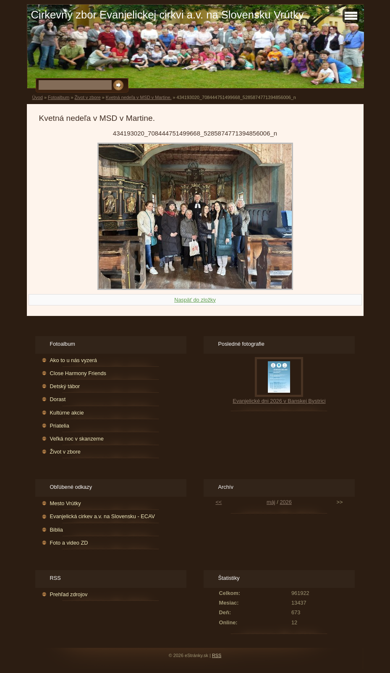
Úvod (37, 97)
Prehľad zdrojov (69, 594)
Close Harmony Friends (78, 373)
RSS (216, 655)
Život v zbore (87, 97)
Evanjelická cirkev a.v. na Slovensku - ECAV (102, 516)
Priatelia (59, 426)
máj (271, 502)
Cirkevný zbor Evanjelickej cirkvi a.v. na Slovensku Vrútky (167, 15)
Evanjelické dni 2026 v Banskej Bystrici (279, 401)
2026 (285, 502)
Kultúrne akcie (67, 413)
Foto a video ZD (69, 543)
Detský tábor (65, 386)
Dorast (58, 399)
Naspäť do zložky (195, 300)
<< (218, 502)
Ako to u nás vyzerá (73, 360)
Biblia (56, 530)
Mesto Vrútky (65, 503)
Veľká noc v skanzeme (77, 439)
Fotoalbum (58, 97)
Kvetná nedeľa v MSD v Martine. (139, 97)
